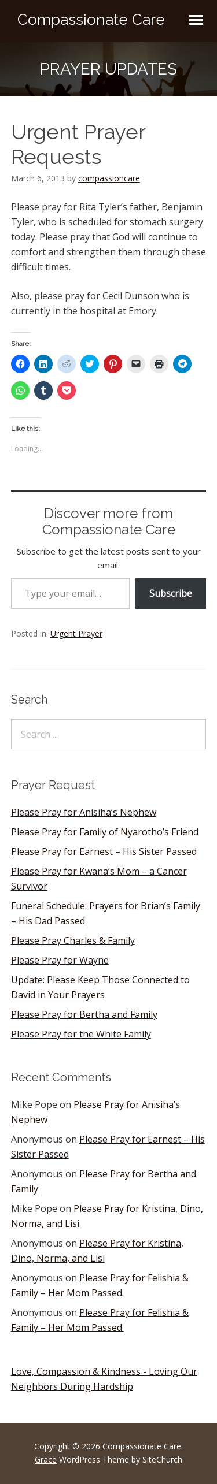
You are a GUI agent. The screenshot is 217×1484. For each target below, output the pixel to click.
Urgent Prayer (76, 633)
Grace (46, 1459)
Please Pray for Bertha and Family (84, 1014)
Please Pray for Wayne (60, 960)
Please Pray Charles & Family (73, 940)
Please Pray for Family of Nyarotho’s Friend (104, 831)
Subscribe (170, 593)
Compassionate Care (91, 19)
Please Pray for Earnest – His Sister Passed (104, 851)
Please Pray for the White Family (81, 1034)
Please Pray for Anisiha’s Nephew (83, 812)
